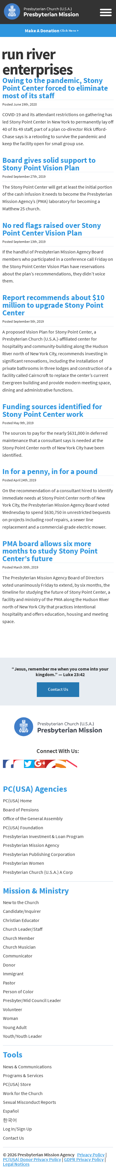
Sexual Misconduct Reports (29, 1102)
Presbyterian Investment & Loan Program (43, 836)
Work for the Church (23, 1093)
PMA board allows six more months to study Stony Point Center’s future (50, 551)
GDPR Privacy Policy (84, 1159)
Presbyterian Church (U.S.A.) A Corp (38, 872)
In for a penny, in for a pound (50, 471)
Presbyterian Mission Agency (31, 845)
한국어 (10, 1120)
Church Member (18, 938)
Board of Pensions (21, 810)
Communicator (17, 956)
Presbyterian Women (23, 863)
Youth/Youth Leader (22, 1036)
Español (11, 1111)
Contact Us (58, 689)
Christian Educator (21, 920)
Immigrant (13, 974)
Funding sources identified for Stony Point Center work (52, 410)
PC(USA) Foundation (23, 827)
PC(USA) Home (17, 800)
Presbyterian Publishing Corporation (39, 854)
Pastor (9, 983)
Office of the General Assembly (33, 818)
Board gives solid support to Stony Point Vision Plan (49, 163)
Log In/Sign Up (17, 1129)
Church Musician (19, 947)
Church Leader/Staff (22, 929)
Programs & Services (23, 1075)
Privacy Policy (91, 1155)
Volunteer (12, 1009)
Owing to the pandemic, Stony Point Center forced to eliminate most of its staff (55, 88)
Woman (10, 1018)
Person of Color (18, 991)
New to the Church (21, 902)
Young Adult (15, 1027)
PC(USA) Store (17, 1084)
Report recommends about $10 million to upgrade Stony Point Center (53, 305)
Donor (9, 965)
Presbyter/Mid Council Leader (32, 1000)
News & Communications (27, 1067)
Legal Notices (16, 1164)
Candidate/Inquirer (22, 911)
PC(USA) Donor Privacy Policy (32, 1159)
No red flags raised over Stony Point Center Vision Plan (51, 229)
